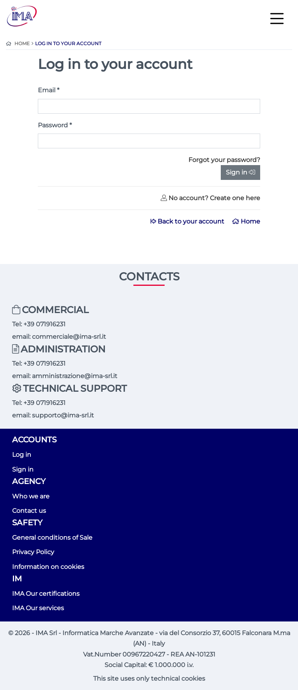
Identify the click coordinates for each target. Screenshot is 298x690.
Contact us (29, 510)
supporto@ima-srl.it (63, 415)
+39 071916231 (44, 324)
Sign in (240, 172)
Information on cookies (48, 566)
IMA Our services (38, 608)
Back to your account (188, 221)
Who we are (31, 496)
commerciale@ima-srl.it (69, 336)
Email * (48, 90)
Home (246, 221)
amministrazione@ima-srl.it (74, 376)
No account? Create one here (210, 198)
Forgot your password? (224, 160)
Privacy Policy (33, 552)
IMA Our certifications (46, 593)
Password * (55, 125)
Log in (21, 454)
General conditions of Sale (52, 537)
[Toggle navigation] (277, 18)
